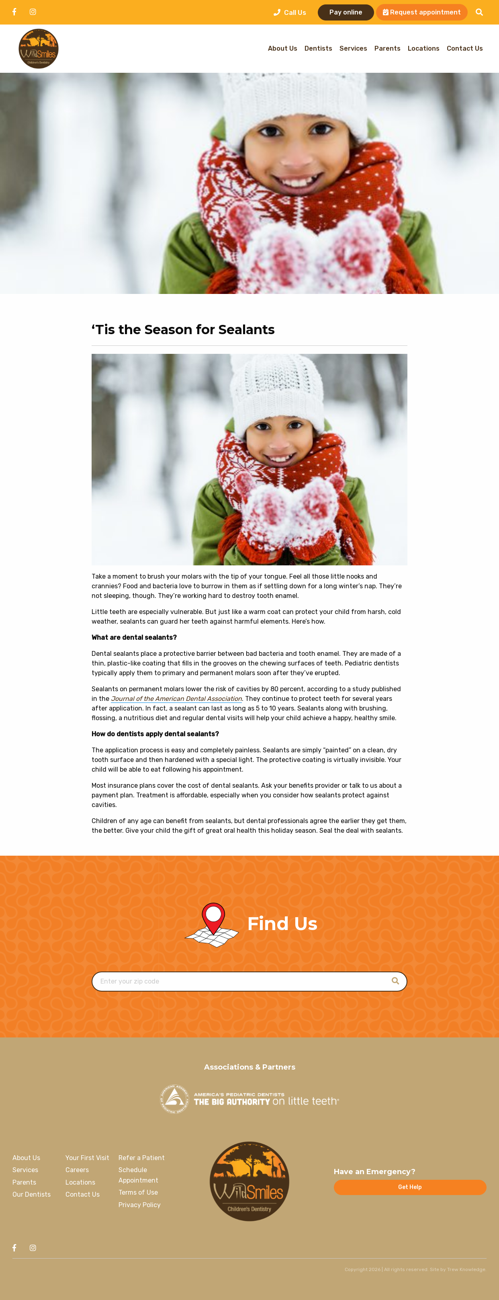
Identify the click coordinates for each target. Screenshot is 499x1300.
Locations (424, 48)
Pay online (345, 12)
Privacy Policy (140, 1205)
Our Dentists (31, 1194)
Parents (387, 48)
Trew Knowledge (466, 1269)
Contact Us (465, 48)
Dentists (318, 48)
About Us (282, 48)
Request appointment (422, 12)
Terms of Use (138, 1192)
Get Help (410, 1187)
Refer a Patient (142, 1158)
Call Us (290, 12)
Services (353, 48)
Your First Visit (87, 1158)
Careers (77, 1170)
